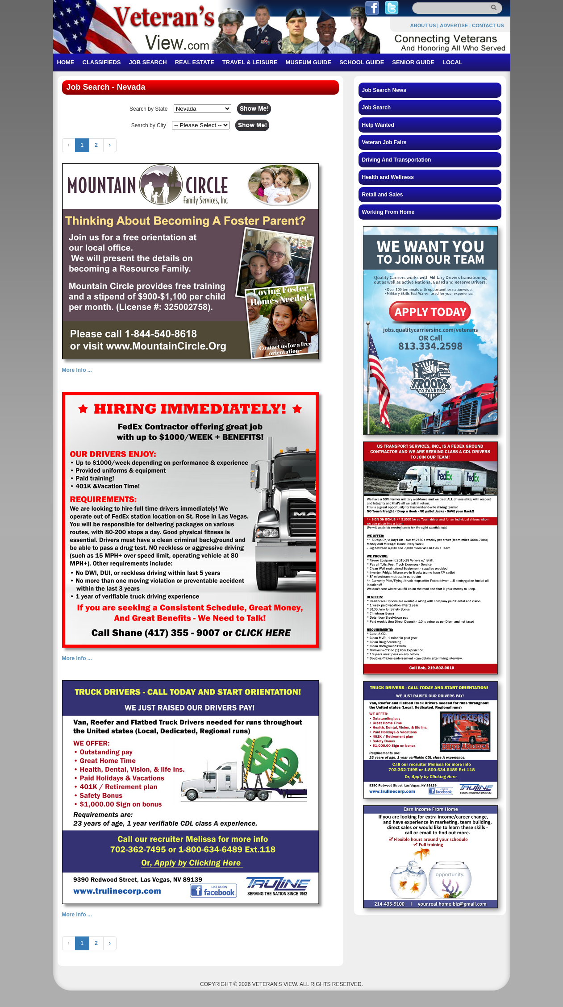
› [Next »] (110, 145)
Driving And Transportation (396, 160)
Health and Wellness (388, 177)
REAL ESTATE (194, 62)
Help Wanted (378, 125)
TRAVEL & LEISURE (250, 62)
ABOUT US (423, 25)
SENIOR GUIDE (413, 62)
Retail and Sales (382, 194)
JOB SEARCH (148, 62)
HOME (66, 62)
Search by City (148, 125)
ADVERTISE (454, 25)
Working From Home (388, 212)
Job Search (376, 107)
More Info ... (77, 370)
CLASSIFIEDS (102, 62)
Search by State (148, 109)
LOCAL (452, 62)
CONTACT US (488, 25)
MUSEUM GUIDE (309, 62)
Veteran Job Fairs (384, 142)
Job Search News (384, 90)
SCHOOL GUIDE (361, 62)
